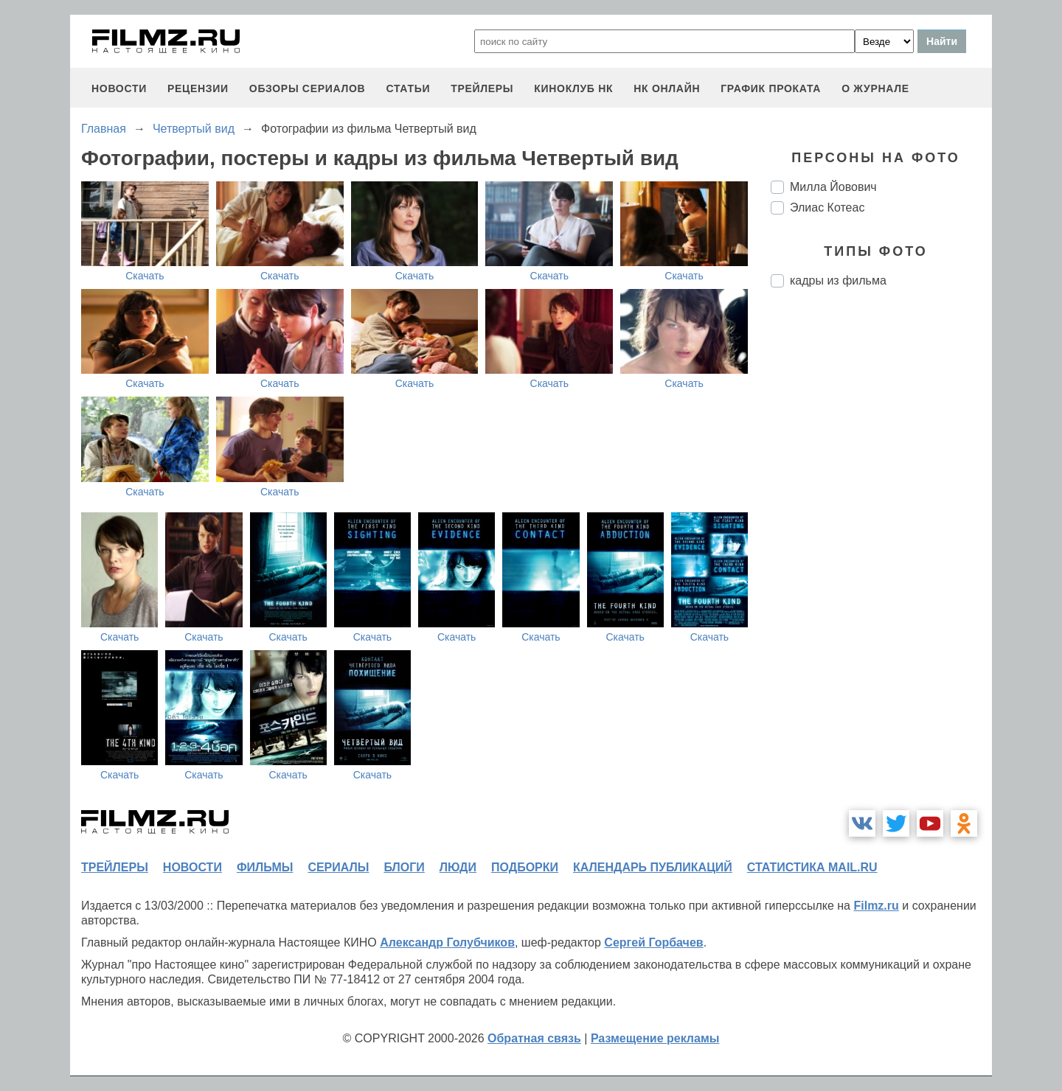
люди (458, 867)
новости (119, 88)
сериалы (338, 867)
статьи (408, 88)
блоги (404, 867)
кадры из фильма (838, 280)
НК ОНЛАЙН (667, 88)
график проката (771, 88)
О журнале (875, 88)
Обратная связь (534, 1038)
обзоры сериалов (307, 88)
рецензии (198, 88)
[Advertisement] (881, 545)
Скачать (144, 276)
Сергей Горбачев (653, 942)
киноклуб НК (573, 88)
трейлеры (482, 88)
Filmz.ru (875, 905)
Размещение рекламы (655, 1038)
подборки (524, 867)
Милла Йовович (833, 187)
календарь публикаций (652, 867)
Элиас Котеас (827, 207)
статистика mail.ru (812, 867)
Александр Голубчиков (447, 942)
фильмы (265, 867)
